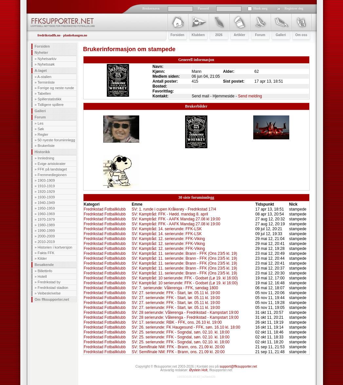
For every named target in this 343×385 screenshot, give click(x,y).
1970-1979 (46, 219)
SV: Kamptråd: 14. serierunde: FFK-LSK (167, 229)
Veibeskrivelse (49, 293)
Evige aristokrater (52, 164)
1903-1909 (46, 180)
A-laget (41, 70)
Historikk (42, 152)
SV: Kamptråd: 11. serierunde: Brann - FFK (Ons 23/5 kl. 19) (184, 253)
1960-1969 (46, 214)
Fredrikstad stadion (53, 288)
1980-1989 (46, 225)
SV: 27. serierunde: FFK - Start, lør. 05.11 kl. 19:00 (176, 293)
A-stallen (44, 77)
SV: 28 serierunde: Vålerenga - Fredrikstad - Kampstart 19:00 (185, 312)
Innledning (46, 158)
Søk (41, 129)
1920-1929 (46, 191)
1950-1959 (46, 208)
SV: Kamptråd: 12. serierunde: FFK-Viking (168, 238)
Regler (43, 134)
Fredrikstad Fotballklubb (105, 209)
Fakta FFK (46, 253)
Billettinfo (45, 271)
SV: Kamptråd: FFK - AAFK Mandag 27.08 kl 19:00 (176, 219)
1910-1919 (46, 186)
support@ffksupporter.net (238, 366)
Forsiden (42, 46)
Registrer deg (294, 8)
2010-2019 (46, 242)
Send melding (250, 96)
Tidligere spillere (50, 105)
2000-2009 (46, 236)
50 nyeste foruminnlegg (56, 140)
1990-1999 (46, 231)
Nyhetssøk (46, 64)
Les (41, 123)
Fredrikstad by (49, 282)
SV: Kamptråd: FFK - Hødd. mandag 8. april (170, 214)
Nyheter (41, 52)
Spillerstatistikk (50, 99)
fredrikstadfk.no (49, 35)
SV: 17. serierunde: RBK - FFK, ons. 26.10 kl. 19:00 (177, 322)
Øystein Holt (198, 370)
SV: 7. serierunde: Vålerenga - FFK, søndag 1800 (175, 288)
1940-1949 (46, 203)
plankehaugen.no (75, 35)
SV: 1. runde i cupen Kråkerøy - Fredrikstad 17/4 (174, 209)
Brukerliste (46, 146)
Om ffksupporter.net (52, 299)
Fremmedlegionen (52, 175)
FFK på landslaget (52, 169)
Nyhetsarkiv (47, 59)
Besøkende (44, 265)
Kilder (42, 258)
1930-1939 (46, 197)
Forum (40, 117)
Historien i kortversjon (55, 247)
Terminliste (46, 82)
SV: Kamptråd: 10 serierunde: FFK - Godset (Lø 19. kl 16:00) (185, 278)
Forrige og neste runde (56, 88)
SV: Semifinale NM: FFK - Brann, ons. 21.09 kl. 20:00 (178, 347)
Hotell (42, 276)
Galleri (40, 111)
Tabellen (44, 93)
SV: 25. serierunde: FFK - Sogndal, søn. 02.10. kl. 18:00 (180, 332)
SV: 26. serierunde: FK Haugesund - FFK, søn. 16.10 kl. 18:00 (186, 327)
